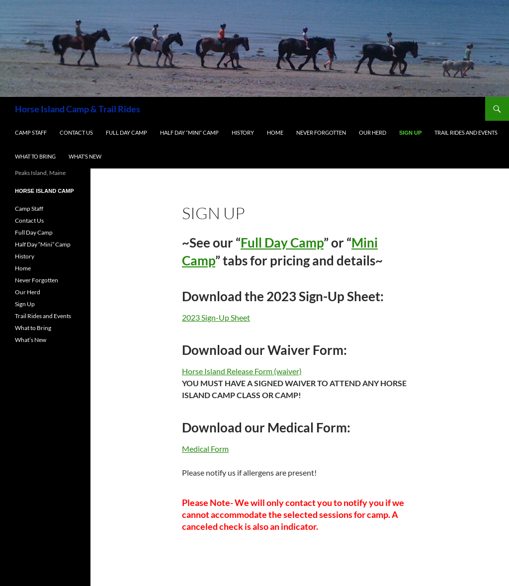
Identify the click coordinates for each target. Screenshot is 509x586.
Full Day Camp (126, 132)
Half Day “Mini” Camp (189, 132)
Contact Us (76, 132)
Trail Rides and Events (466, 132)
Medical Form (205, 448)
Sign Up (410, 133)
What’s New (85, 156)
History (243, 132)
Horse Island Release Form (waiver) (242, 371)
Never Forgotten (321, 132)
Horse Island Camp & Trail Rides (77, 108)
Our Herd (372, 132)
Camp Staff (31, 132)
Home (275, 132)
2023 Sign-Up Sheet (216, 317)
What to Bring (35, 156)
